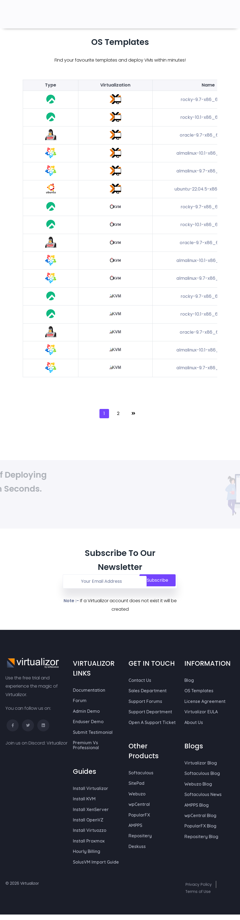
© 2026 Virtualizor (22, 883)
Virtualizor (57, 743)
